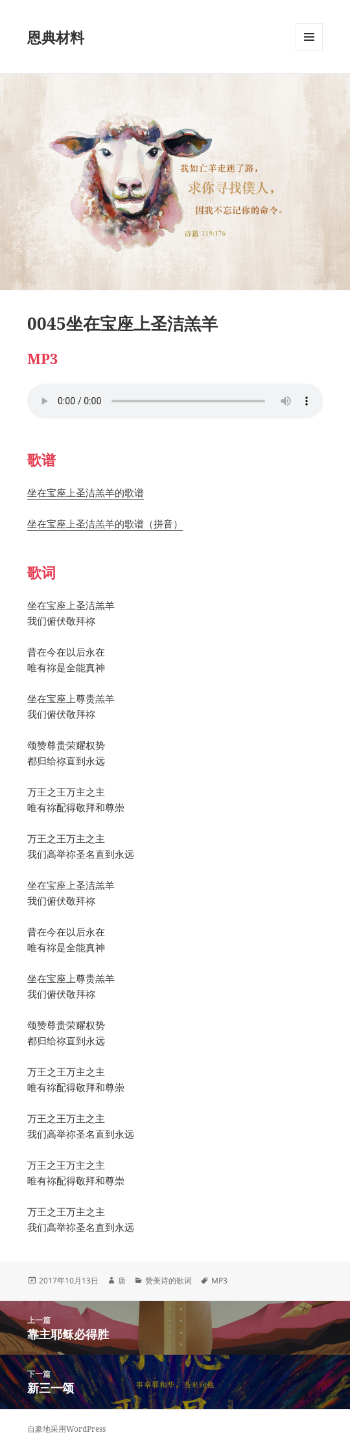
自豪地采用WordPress (66, 1428)
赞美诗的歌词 (168, 1280)
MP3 (219, 1280)
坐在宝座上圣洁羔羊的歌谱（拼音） (105, 523)
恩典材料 (55, 37)
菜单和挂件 (309, 50)
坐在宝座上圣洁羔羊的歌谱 (85, 492)
